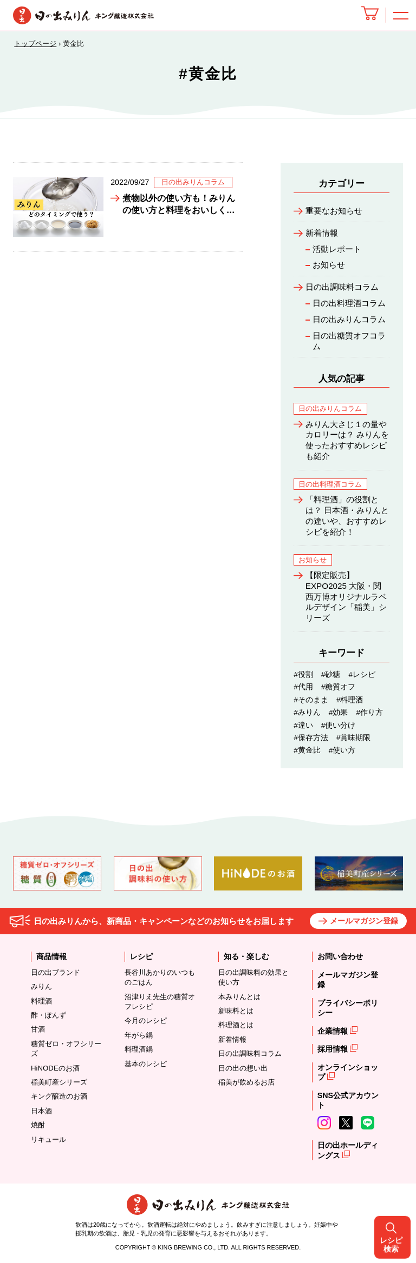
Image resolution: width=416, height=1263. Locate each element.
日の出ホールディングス (347, 1150)
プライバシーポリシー (347, 1008)
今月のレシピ (146, 1020)
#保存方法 (311, 738)
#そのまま (311, 700)
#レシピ (361, 674)
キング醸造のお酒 (59, 1096)
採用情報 (333, 1049)
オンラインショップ (347, 1072)
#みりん (307, 712)
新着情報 (322, 232)
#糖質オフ (338, 687)
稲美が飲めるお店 (246, 1082)
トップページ (35, 43)
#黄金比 (307, 750)
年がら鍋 (139, 1035)
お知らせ (329, 264)
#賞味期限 (353, 738)
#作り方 (369, 712)
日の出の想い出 (243, 1068)
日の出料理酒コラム (349, 303)
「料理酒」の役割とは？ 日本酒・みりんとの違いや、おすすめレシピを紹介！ (347, 515)
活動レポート (337, 249)
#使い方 (342, 750)
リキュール (48, 1139)
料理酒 (41, 1001)
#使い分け (338, 725)
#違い (303, 725)
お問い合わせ (340, 956)
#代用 (303, 687)
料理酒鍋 (139, 1049)
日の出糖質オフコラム (349, 341)
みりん (41, 986)
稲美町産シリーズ (59, 1082)
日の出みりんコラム (349, 319)
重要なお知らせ (334, 210)
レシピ (141, 956)
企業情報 (333, 1031)
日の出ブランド (55, 972)
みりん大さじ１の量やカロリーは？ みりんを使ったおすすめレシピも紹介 (347, 440)
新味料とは (235, 1011)
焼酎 (38, 1125)
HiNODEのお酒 (55, 1068)
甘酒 (38, 1029)
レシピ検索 (396, 631)
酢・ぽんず (48, 1015)
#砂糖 (331, 674)
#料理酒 (349, 700)
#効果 (338, 712)
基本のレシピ (146, 1064)
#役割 (303, 674)
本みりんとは (239, 997)
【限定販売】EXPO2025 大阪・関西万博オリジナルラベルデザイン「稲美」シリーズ (346, 596)
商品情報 (51, 956)
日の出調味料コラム (342, 286)
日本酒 (41, 1111)
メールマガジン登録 (364, 920)
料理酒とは (235, 1025)
